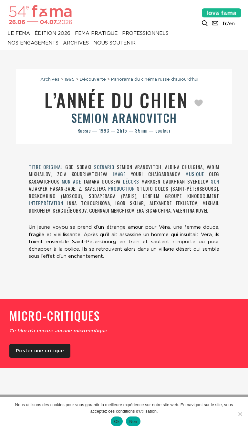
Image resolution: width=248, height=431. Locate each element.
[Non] (240, 414)
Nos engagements (32, 43)
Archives (76, 43)
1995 (70, 79)
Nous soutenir (114, 43)
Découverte (93, 79)
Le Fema (18, 33)
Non (133, 421)
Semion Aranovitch (124, 117)
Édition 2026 (52, 33)
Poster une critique (40, 351)
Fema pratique (96, 33)
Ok (116, 421)
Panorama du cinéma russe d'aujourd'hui (154, 79)
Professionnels (145, 33)
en (232, 23)
